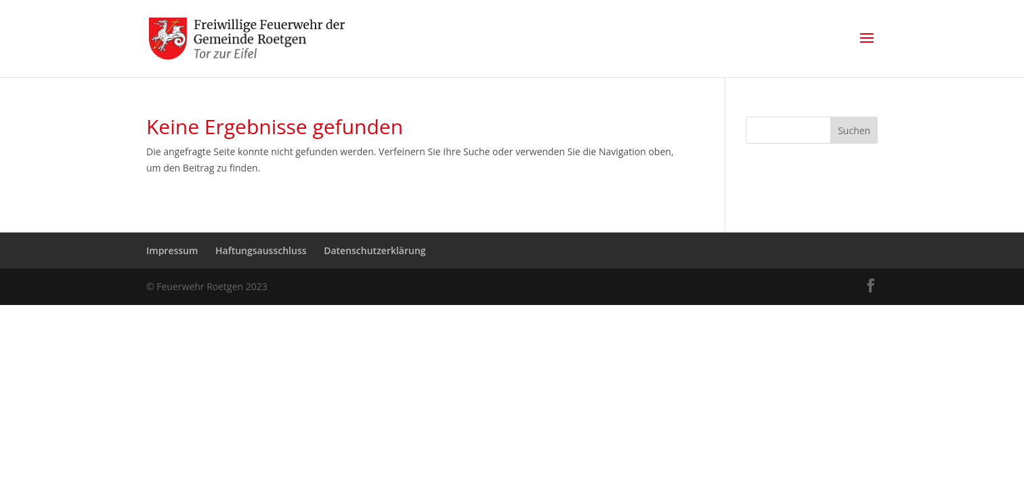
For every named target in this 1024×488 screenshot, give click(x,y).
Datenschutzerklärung (374, 250)
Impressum (172, 250)
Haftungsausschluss (261, 250)
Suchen (854, 130)
